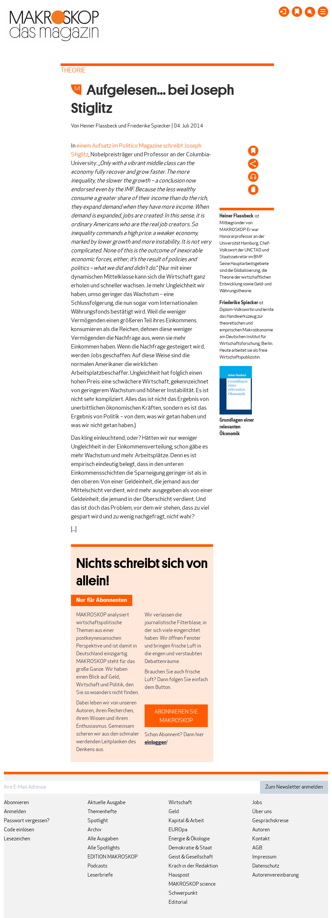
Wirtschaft (180, 802)
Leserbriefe (100, 875)
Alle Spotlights (104, 848)
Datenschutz (265, 866)
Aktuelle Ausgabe (106, 802)
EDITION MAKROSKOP (112, 857)
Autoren (261, 830)
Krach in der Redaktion (193, 866)
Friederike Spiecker (149, 126)
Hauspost (179, 875)
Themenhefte (102, 811)
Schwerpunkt (183, 893)
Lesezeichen (17, 839)
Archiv (94, 830)
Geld (174, 811)
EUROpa (178, 830)
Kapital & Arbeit (186, 821)
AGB (257, 848)
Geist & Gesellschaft (191, 857)
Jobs (257, 802)
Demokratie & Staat (190, 848)
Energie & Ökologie (189, 839)
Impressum (264, 857)
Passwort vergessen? (27, 821)
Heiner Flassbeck (98, 126)
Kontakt (261, 839)
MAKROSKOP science (192, 884)
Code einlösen (19, 830)
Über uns (262, 811)
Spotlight (98, 821)
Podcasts (97, 866)
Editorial (178, 902)
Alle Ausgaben (103, 839)
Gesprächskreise (270, 821)
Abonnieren (16, 802)
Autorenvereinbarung (275, 875)
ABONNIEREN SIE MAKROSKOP (176, 716)
